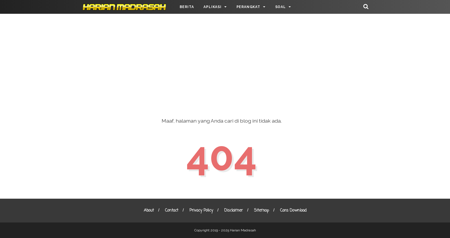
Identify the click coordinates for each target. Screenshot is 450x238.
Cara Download (293, 211)
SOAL (280, 7)
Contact (171, 211)
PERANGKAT (248, 7)
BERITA (187, 7)
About (149, 211)
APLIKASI (212, 7)
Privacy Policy (201, 211)
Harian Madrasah (243, 230)
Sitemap (261, 211)
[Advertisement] (225, 60)
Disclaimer (233, 211)
